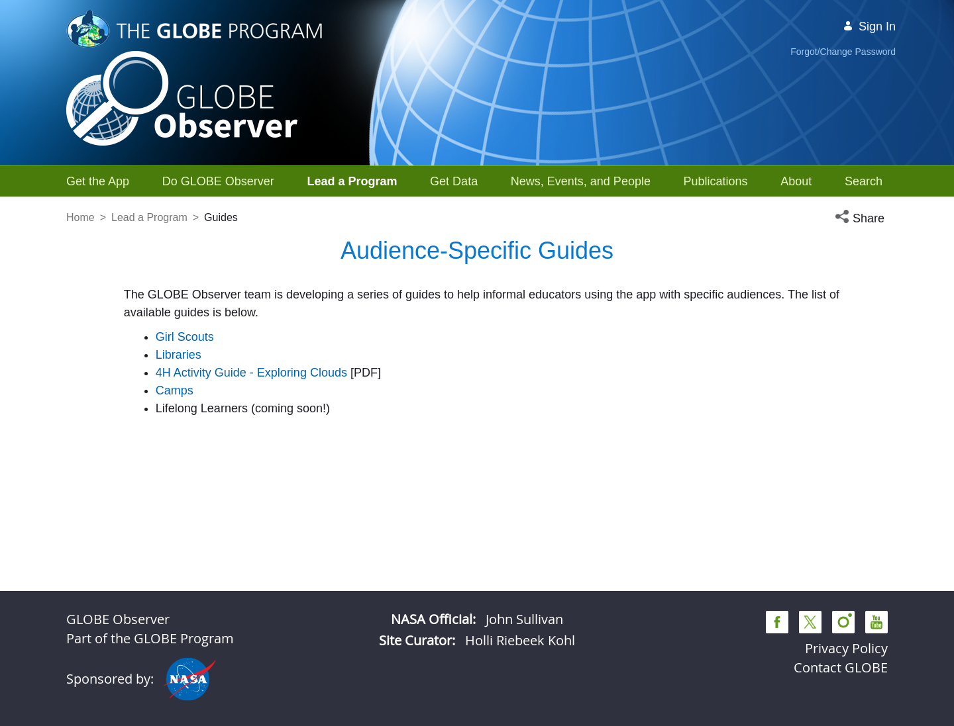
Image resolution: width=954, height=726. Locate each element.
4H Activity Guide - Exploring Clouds (251, 372)
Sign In (869, 26)
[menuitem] (97, 181)
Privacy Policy (846, 648)
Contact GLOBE (841, 667)
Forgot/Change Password (843, 51)
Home (80, 217)
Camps (174, 390)
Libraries (178, 354)
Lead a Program (149, 217)
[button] (861, 219)
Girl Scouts (185, 336)
